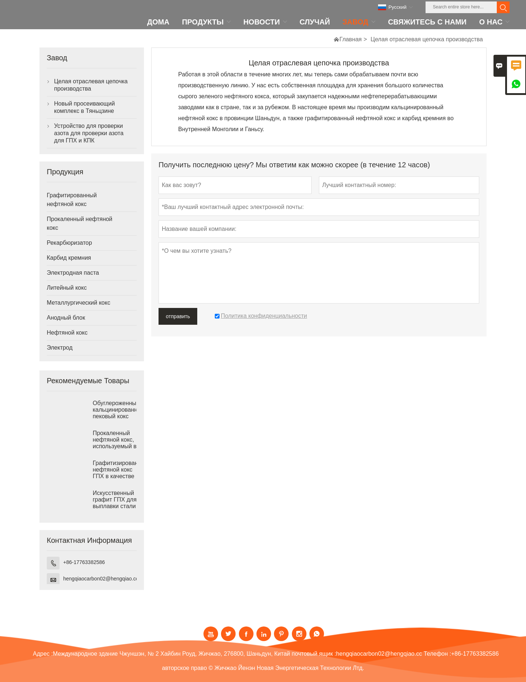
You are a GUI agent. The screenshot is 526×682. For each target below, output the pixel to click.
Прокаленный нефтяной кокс (80, 223)
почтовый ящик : (313, 654)
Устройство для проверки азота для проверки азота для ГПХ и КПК (88, 133)
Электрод (60, 347)
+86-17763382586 (84, 562)
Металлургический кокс (78, 303)
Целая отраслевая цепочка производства (90, 85)
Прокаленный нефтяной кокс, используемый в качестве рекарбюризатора (115, 446)
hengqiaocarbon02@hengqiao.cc (100, 579)
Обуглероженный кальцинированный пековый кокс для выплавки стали (115, 416)
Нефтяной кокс (67, 332)
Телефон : (437, 654)
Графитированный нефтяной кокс (72, 199)
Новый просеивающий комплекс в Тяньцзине (84, 107)
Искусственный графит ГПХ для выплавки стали (115, 499)
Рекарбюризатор (69, 243)
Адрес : (43, 654)
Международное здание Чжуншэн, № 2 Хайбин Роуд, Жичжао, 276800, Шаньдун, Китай (171, 654)
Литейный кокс (67, 288)
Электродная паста (73, 273)
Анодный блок (66, 318)
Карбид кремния (69, 258)
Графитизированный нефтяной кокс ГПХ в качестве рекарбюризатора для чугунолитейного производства (115, 476)
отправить (178, 316)
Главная (350, 39)
